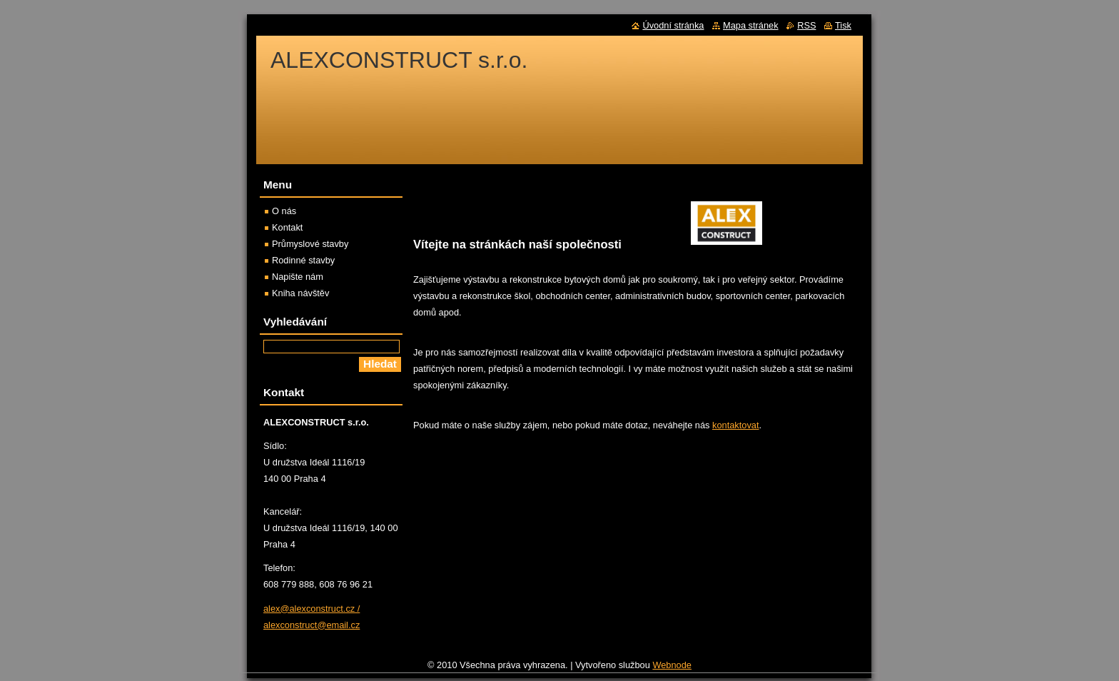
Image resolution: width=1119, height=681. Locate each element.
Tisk (843, 25)
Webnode (672, 665)
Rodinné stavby (303, 260)
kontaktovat (735, 425)
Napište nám (297, 276)
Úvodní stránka (673, 25)
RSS (806, 25)
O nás (284, 211)
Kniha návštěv (300, 293)
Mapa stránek (751, 25)
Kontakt (287, 227)
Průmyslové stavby (310, 243)
